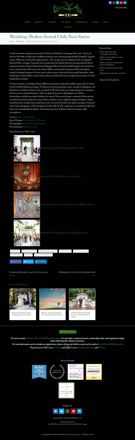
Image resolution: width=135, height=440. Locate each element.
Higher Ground (30, 126)
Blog (106, 22)
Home (27, 22)
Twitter (102, 347)
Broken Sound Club (25, 117)
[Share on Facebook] (15, 262)
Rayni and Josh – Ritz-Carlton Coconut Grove (60, 176)
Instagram (81, 347)
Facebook (57, 347)
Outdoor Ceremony (80, 251)
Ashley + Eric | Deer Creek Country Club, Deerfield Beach (111, 64)
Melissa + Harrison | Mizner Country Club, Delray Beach (111, 58)
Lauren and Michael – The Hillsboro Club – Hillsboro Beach (67, 204)
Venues (95, 22)
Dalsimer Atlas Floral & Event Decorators (43, 338)
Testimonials (81, 22)
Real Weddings (16, 255)
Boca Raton (15, 251)
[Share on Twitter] (28, 262)
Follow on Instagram (68, 332)
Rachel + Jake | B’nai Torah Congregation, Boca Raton (108, 53)
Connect (67, 27)
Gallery (39, 22)
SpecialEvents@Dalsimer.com (110, 344)
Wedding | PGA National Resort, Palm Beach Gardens (64, 232)
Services (52, 22)
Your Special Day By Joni (34, 120)
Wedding (28, 255)
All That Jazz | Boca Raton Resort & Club (112, 73)
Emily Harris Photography (34, 123)
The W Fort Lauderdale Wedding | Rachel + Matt (62, 148)
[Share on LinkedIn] (41, 262)
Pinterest (90, 347)
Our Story (65, 22)
